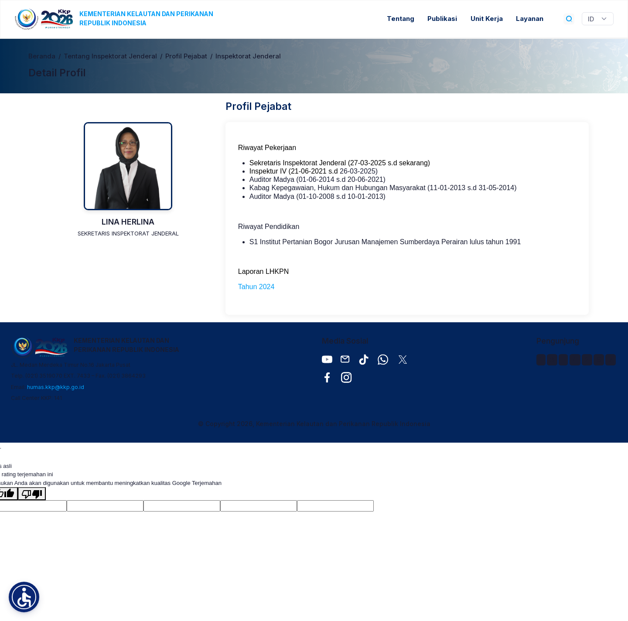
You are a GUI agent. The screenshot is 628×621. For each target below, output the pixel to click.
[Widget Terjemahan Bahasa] (598, 18)
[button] (24, 597)
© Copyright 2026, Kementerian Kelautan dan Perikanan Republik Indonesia (314, 423)
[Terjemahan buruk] (32, 493)
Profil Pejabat (186, 56)
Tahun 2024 (256, 286)
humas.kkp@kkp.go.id (55, 387)
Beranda (41, 56)
